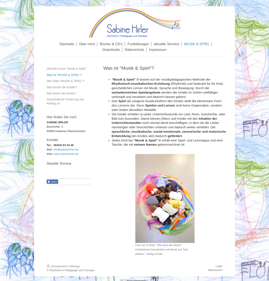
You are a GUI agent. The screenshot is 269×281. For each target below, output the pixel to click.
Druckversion (57, 266)
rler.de (74, 153)
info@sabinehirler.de (65, 149)
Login (219, 266)
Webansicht (215, 270)
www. (57, 153)
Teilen (52, 181)
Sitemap (74, 266)
